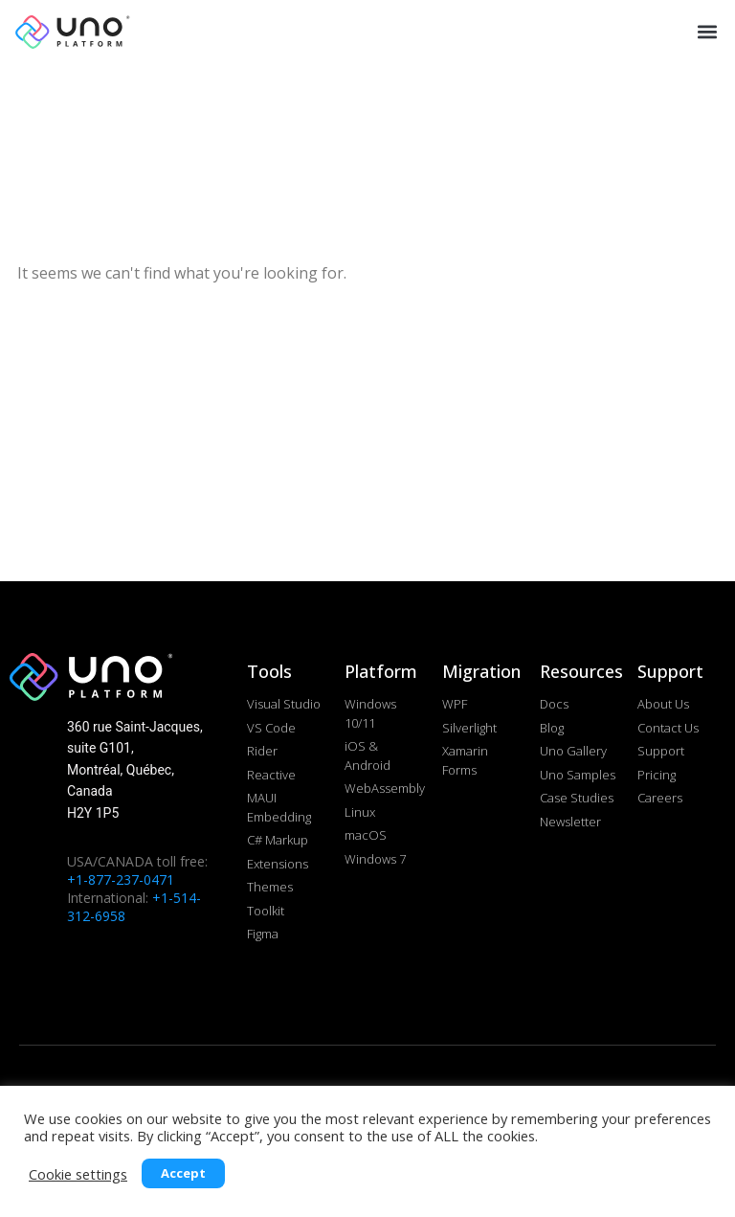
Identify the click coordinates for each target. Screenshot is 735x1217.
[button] (704, 31)
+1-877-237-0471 (120, 879)
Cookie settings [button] (78, 1174)
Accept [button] (183, 1173)
